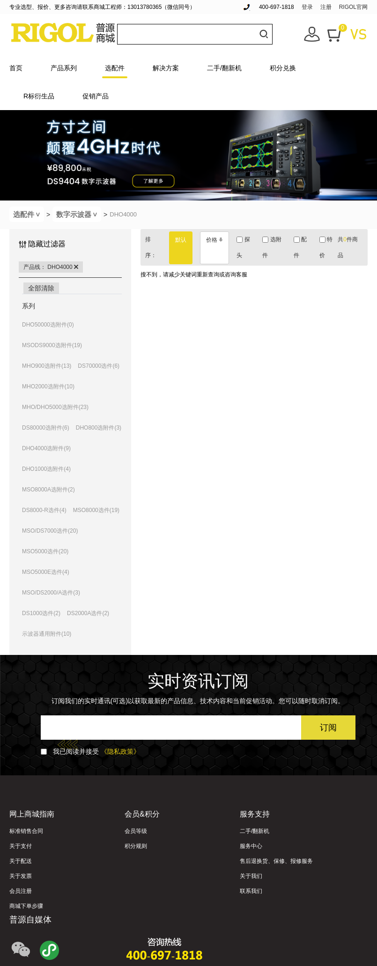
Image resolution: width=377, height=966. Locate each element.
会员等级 (136, 831)
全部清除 (41, 288)
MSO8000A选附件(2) (48, 489)
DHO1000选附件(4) (46, 469)
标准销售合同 (26, 831)
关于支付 (20, 846)
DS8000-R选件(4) (44, 510)
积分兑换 (283, 68)
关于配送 (20, 861)
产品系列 (64, 68)
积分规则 (136, 846)
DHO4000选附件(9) (46, 448)
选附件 (271, 247)
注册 (326, 7)
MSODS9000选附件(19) (52, 345)
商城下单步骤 (26, 906)
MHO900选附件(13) (46, 366)
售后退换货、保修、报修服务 (276, 861)
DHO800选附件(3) (98, 427)
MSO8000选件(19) (96, 510)
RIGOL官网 (353, 7)
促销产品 (95, 96)
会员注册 (20, 891)
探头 (243, 247)
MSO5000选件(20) (45, 551)
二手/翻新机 (224, 68)
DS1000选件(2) (41, 613)
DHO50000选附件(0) (48, 324)
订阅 (328, 727)
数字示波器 (78, 214)
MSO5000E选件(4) (45, 572)
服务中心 (251, 846)
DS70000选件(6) (98, 366)
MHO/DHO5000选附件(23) (55, 407)
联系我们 (251, 891)
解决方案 (166, 68)
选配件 (115, 68)
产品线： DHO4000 (50, 267)
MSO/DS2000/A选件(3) (51, 592)
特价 (326, 247)
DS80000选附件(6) (45, 427)
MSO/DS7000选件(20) (50, 531)
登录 (307, 7)
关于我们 (251, 876)
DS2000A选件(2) (88, 613)
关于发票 (20, 876)
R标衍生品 (38, 96)
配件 (300, 247)
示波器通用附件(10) (46, 634)
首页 (15, 68)
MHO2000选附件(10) (48, 386)
